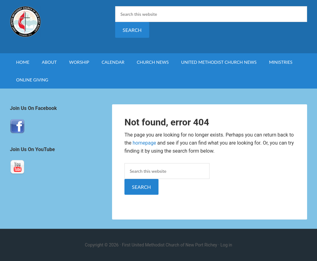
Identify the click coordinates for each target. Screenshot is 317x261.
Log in (226, 244)
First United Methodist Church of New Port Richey (62, 21)
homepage (144, 143)
